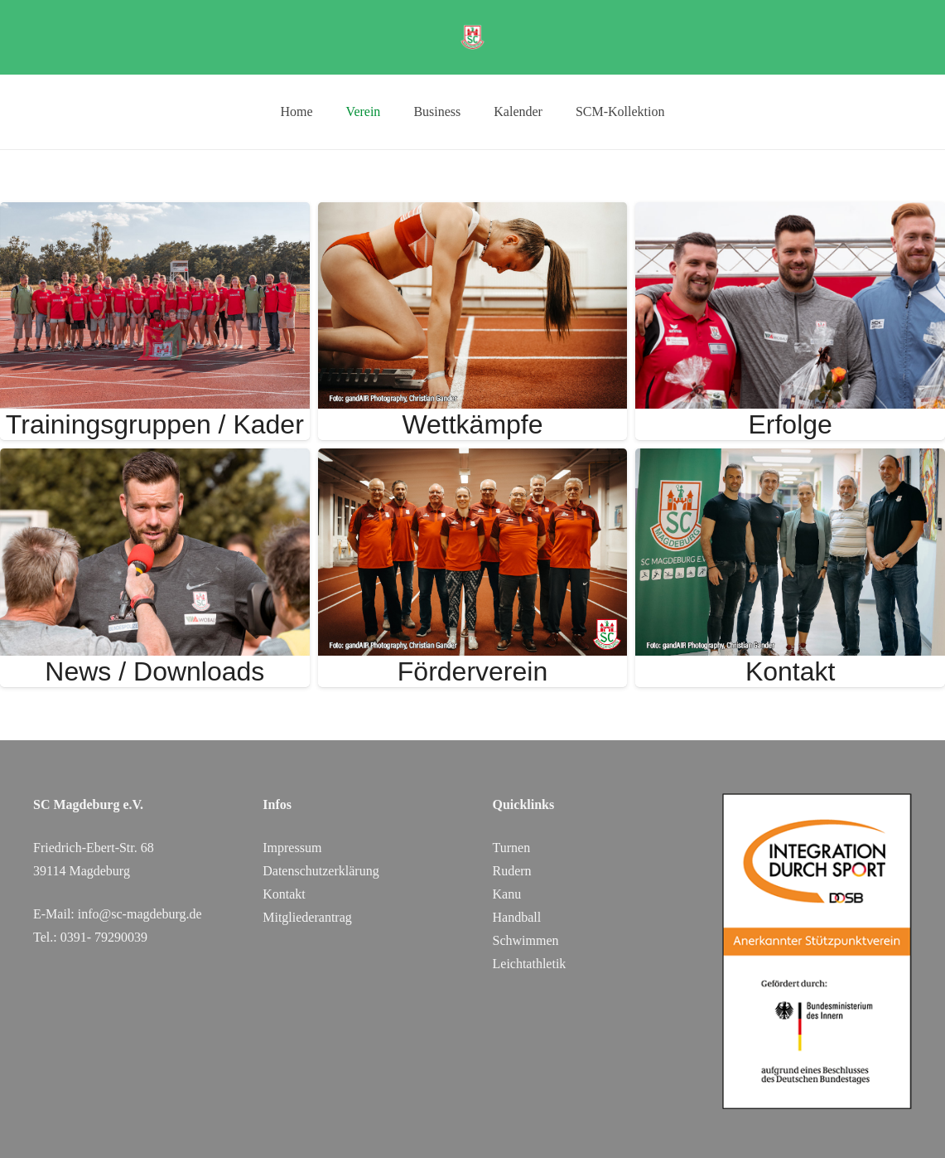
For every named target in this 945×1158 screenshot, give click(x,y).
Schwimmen (526, 940)
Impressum (292, 848)
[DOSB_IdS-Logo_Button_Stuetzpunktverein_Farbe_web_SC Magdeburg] (817, 951)
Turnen (512, 848)
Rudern (512, 871)
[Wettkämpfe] (473, 213)
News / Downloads (154, 671)
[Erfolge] (790, 213)
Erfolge (790, 424)
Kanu (507, 894)
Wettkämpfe (472, 424)
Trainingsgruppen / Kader (155, 424)
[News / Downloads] (155, 460)
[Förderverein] (473, 460)
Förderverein (472, 671)
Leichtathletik (530, 964)
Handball (517, 917)
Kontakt (790, 671)
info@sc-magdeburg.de (140, 914)
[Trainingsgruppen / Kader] (155, 213)
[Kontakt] (790, 460)
